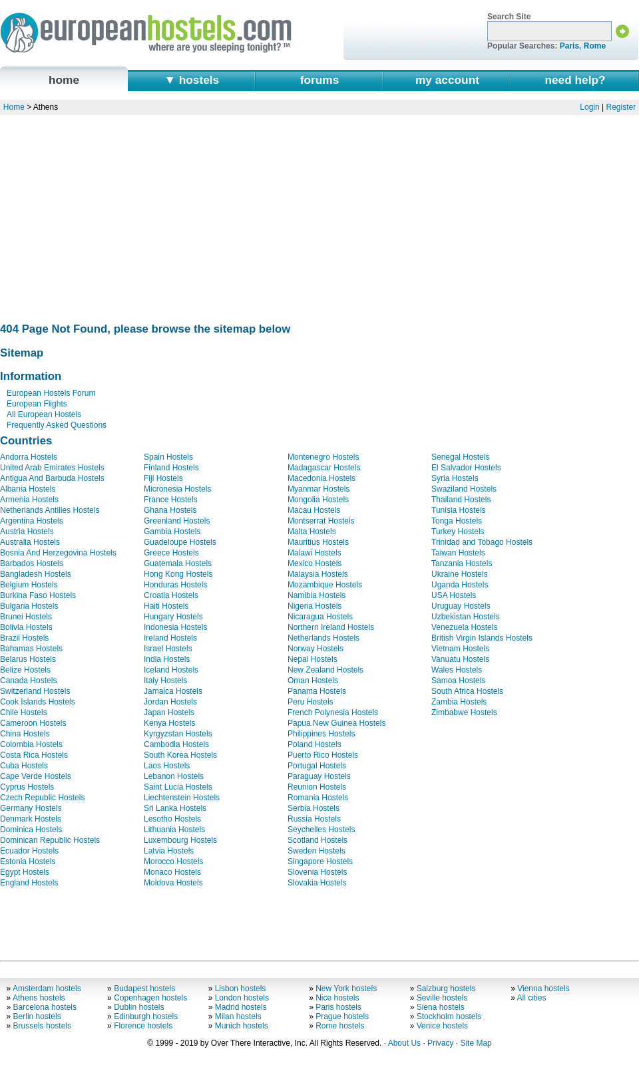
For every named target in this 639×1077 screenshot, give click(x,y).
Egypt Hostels (24, 872)
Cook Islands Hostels (37, 701)
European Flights (37, 403)
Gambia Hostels (172, 531)
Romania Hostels (318, 797)
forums (319, 79)
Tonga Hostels (456, 521)
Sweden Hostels (316, 850)
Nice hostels (337, 997)
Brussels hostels (42, 1025)
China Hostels (25, 733)
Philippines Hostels (321, 733)
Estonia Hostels (27, 861)
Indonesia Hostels (175, 627)
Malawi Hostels (314, 552)
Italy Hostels (165, 680)
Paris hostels (338, 1007)
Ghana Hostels (170, 510)
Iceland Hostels (171, 670)
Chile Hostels (23, 712)
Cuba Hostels (24, 765)
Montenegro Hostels (323, 457)
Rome (595, 46)
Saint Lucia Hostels (178, 787)
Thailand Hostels (461, 499)
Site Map (475, 1043)
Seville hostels (442, 997)
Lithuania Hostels (174, 829)
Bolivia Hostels (26, 627)
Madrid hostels (241, 1007)
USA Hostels (453, 595)
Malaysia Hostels (318, 574)
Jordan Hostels (170, 701)
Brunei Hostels (26, 616)
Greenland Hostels (177, 521)
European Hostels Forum (51, 393)
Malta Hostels (312, 531)
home (64, 79)
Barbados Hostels (31, 563)
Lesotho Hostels (172, 819)
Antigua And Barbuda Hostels (52, 478)
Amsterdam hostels (47, 988)
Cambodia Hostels (176, 744)
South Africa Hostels (467, 691)
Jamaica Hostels (173, 691)
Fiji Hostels (163, 478)
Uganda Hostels (459, 584)
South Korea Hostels (180, 755)
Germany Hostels (31, 808)
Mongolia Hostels (318, 499)
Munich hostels (241, 1025)
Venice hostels (442, 1025)
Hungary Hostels (173, 616)
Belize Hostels (25, 670)
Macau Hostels (314, 510)
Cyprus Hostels (27, 787)
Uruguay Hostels (461, 606)
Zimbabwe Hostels (464, 712)
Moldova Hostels (173, 882)
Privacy (440, 1043)
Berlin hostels (37, 1016)
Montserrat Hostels (321, 521)
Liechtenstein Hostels (182, 797)
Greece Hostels (171, 552)
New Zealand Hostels (325, 670)
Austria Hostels (27, 531)
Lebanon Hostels (174, 776)
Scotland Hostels (317, 840)
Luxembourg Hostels (180, 840)
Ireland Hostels (170, 638)
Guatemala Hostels (178, 563)
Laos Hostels (167, 765)
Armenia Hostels (29, 499)
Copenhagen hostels (150, 997)
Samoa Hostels (458, 680)
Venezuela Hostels (464, 627)
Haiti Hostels (166, 606)
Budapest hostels (144, 988)
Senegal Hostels (460, 457)
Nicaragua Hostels (320, 616)
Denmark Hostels (30, 819)
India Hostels (167, 659)
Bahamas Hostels (31, 648)
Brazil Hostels (24, 638)
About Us (404, 1043)
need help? (574, 79)
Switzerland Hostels (35, 691)
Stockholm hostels (449, 1016)
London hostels (242, 997)
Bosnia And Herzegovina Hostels (58, 552)
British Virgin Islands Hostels (481, 638)
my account (447, 79)
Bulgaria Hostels (29, 606)
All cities (531, 997)
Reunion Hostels (317, 787)
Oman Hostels (313, 680)
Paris (569, 46)
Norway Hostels (315, 648)
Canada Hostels (28, 680)
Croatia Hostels (171, 595)
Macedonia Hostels (321, 478)
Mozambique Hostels (325, 584)
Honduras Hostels (175, 584)
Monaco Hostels (172, 872)
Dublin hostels (139, 1007)
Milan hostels (238, 1016)
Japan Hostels (169, 712)
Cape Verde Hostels (35, 776)
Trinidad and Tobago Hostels (481, 542)
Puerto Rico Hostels (323, 755)
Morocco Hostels (173, 861)
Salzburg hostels (446, 988)
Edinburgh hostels (146, 1016)
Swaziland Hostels (464, 489)
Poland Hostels (314, 744)
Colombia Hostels (31, 744)
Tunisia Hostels (458, 510)
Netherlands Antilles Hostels (49, 510)
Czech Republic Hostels (42, 797)
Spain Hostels (168, 457)
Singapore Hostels (320, 861)
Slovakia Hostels (317, 882)
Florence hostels (143, 1025)
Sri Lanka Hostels (175, 808)
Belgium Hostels (29, 584)
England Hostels (29, 882)
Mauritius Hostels (318, 542)
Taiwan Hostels (458, 552)
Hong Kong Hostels (178, 574)
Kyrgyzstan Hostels (178, 733)
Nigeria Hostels (314, 606)
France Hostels (171, 499)
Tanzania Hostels (461, 563)
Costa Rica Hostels (34, 755)
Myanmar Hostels (318, 489)
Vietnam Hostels (460, 648)
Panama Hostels (317, 691)
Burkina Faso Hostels (38, 595)
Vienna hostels (543, 988)
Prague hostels (342, 1016)
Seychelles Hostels (321, 829)
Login (589, 107)
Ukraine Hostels (459, 574)
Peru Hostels (310, 701)
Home (14, 107)
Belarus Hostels (28, 659)
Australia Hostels (30, 542)
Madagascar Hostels (324, 467)
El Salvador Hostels (466, 467)
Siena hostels (441, 1007)
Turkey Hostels (458, 531)
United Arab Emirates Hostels (52, 467)
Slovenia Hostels (317, 872)
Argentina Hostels (31, 521)
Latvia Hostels (169, 850)
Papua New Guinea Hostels (336, 723)
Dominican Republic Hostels (50, 840)
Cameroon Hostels (33, 723)
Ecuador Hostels (29, 850)
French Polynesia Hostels (333, 712)
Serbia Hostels (313, 808)
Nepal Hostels (312, 659)
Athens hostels (39, 997)
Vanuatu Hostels (460, 659)
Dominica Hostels (31, 829)
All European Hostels (44, 414)
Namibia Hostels (316, 595)
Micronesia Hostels (177, 489)
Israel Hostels (168, 648)
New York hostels (346, 988)
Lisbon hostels (240, 988)
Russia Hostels (314, 819)
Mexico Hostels (314, 563)
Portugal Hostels (317, 765)
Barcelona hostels (45, 1007)
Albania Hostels (27, 489)
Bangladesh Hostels (35, 574)
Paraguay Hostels (319, 776)
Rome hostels (340, 1025)
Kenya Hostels (169, 723)
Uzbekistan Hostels (465, 616)
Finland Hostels (171, 467)
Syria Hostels (455, 478)
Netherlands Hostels (323, 638)
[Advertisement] (318, 215)
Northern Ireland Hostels (331, 627)
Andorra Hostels (28, 457)
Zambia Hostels (459, 701)
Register (621, 107)
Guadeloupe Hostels (180, 542)
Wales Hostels (456, 670)
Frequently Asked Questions (56, 425)
